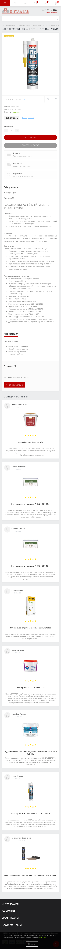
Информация (10, 192)
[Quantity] (11, 130)
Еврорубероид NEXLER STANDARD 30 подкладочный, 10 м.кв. (30, 875)
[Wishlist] (48, 99)
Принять (31, 944)
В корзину (30, 137)
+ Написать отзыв (14, 385)
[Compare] (55, 99)
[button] (25, 3)
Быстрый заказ (30, 145)
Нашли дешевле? (28, 118)
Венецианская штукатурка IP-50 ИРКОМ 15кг (30, 504)
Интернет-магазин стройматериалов (15, 25)
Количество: (9, 126)
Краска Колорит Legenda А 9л (30, 442)
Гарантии (17, 173)
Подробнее (43, 937)
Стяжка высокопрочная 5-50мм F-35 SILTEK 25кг (30, 628)
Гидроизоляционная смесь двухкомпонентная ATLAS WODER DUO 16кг (30, 752)
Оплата (16, 153)
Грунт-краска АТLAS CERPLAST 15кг (30, 687)
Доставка (17, 163)
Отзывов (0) (9, 198)
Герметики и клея (37, 25)
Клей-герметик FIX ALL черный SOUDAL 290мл (30, 813)
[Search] (56, 18)
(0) (24, 99)
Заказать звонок (51, 12)
